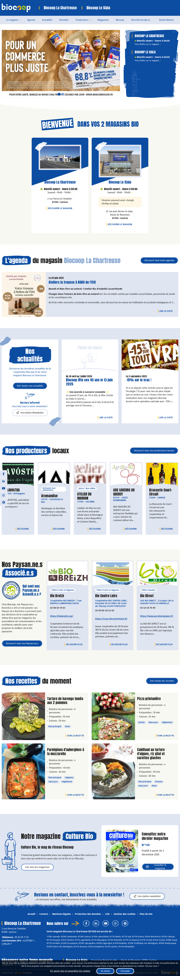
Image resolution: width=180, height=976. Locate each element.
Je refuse (105, 971)
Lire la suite (166, 311)
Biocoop (120, 20)
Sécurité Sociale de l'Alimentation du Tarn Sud (143, 20)
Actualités (47, 20)
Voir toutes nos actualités (30, 385)
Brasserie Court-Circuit (162, 492)
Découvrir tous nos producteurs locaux (154, 450)
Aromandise (49, 496)
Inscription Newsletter (30, 412)
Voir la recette (75, 735)
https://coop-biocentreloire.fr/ (111, 618)
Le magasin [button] (12, 20)
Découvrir (23, 528)
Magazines (103, 20)
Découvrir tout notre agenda (159, 260)
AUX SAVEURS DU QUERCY (126, 492)
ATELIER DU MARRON (90, 496)
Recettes (63, 20)
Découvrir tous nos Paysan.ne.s (22, 643)
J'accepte (125, 971)
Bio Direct (147, 596)
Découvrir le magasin (61, 208)
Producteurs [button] (82, 20)
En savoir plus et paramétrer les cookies (70, 971)
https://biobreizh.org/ (61, 616)
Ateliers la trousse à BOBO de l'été (72, 282)
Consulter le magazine (156, 867)
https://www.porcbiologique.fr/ (156, 616)
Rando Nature (166, 20)
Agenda (31, 20)
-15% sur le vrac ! (138, 380)
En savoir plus (74, 644)
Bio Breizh (57, 596)
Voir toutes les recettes (162, 681)
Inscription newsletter (147, 896)
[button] (4, 64)
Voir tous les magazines (37, 867)
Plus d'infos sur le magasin (148, 44)
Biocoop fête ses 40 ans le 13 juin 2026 (89, 382)
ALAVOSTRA (12, 490)
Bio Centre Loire (106, 596)
